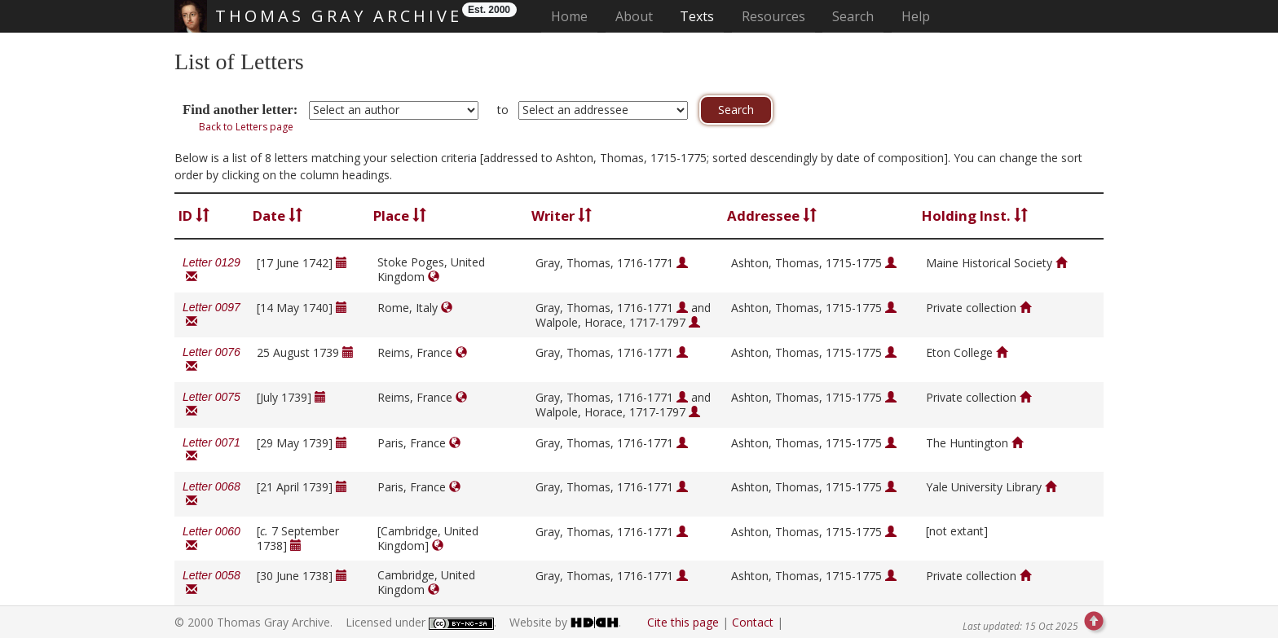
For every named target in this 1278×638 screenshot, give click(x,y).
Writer (561, 215)
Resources (773, 16)
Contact (752, 622)
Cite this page (683, 622)
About (634, 16)
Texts (697, 16)
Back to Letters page (246, 127)
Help (915, 16)
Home (574, 16)
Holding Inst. (975, 215)
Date (277, 215)
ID (193, 215)
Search (853, 16)
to (503, 109)
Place (399, 215)
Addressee (772, 215)
